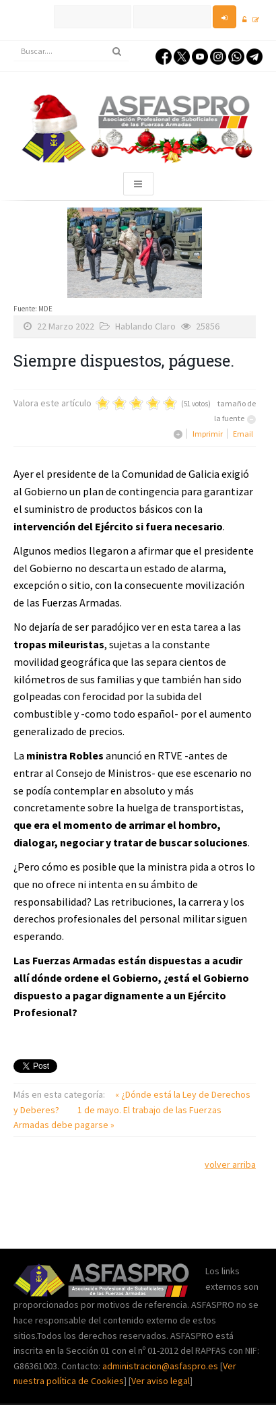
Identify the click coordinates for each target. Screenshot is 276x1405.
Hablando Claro (145, 326)
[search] (71, 51)
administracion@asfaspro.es (161, 1366)
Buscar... (13, 41)
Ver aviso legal (160, 1381)
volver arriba (230, 1164)
